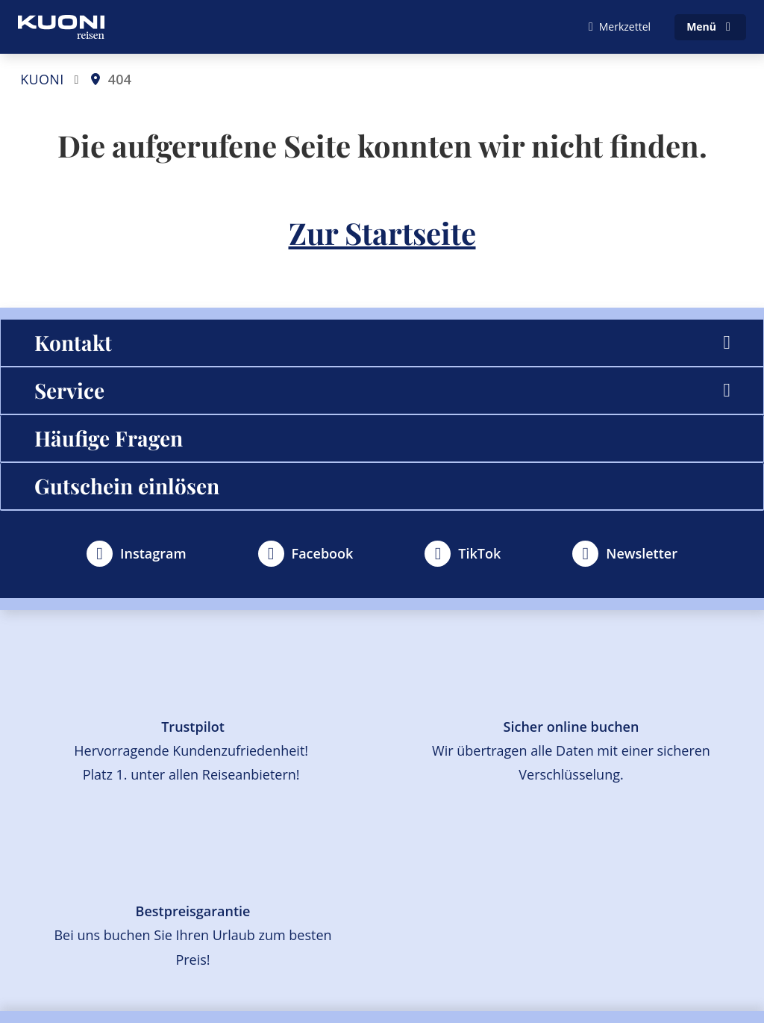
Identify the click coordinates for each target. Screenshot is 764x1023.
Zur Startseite (382, 232)
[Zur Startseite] (61, 27)
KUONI (41, 79)
